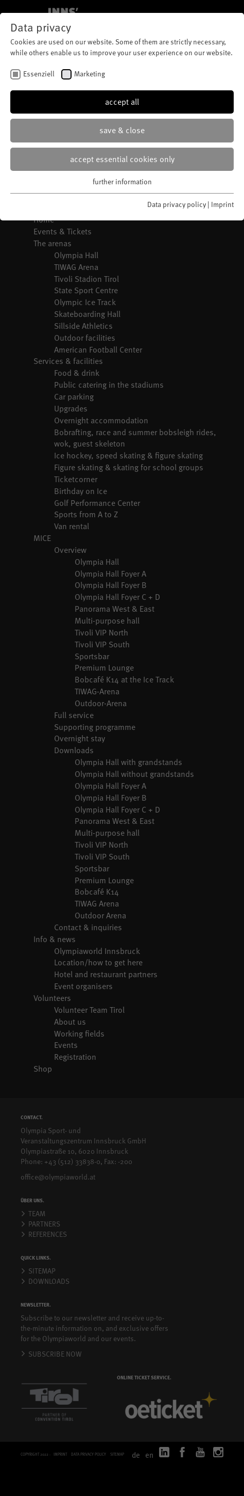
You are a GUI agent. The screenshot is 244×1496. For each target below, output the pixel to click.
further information (122, 181)
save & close (122, 130)
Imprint (222, 204)
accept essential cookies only (122, 159)
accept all (122, 102)
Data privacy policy (176, 204)
